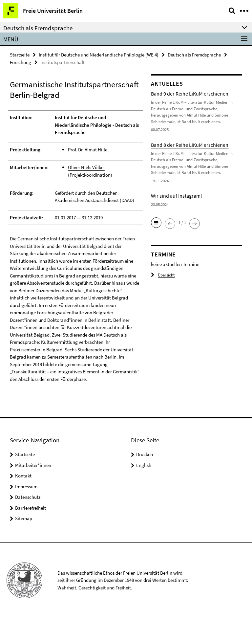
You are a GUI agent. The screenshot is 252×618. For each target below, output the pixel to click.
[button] (156, 222)
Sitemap (23, 518)
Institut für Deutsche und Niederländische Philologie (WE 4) (98, 55)
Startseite (20, 55)
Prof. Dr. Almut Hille (87, 149)
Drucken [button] (144, 454)
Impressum (26, 486)
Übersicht (163, 275)
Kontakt (23, 476)
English (143, 465)
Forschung (20, 62)
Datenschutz (27, 497)
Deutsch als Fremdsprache (194, 55)
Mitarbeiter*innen (33, 465)
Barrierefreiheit (30, 508)
